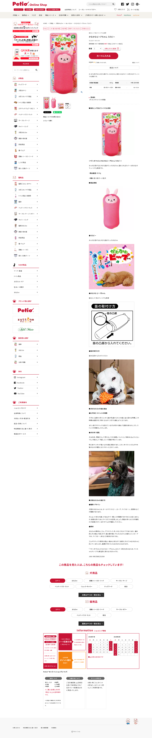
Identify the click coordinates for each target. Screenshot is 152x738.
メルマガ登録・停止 (53, 9)
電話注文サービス (20, 434)
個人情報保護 (44, 728)
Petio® (119, 15)
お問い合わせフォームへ (50, 666)
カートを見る (133, 9)
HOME (45, 23)
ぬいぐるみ (69, 23)
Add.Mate (127, 15)
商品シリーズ (49, 15)
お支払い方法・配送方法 (22, 418)
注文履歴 (28, 9)
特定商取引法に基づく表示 (23, 429)
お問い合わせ (16, 728)
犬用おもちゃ (59, 23)
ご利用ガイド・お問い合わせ (94, 15)
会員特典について (71, 9)
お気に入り (119, 9)
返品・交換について (20, 423)
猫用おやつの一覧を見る (91, 623)
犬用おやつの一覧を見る (91, 595)
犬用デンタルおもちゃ (74, 28)
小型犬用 (64, 28)
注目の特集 (62, 15)
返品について (135, 62)
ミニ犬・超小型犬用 (54, 28)
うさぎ (34, 15)
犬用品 (15, 15)
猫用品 (24, 15)
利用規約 (53, 728)
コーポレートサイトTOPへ (87, 9)
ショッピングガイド (20, 408)
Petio (45, 28)
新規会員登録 (40, 9)
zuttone (136, 15)
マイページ (18, 9)
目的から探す (75, 15)
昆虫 (40, 15)
